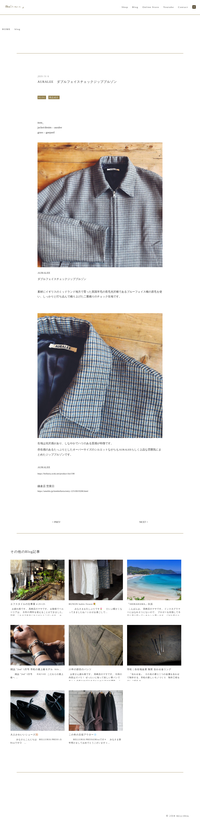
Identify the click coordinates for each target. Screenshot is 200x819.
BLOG (41, 97)
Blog (135, 7)
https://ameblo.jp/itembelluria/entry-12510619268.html (63, 491)
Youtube (168, 7)
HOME (6, 29)
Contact (183, 7)
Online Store (150, 7)
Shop (125, 7)
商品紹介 (54, 97)
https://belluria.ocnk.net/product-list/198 (56, 473)
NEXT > (143, 522)
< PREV (56, 522)
